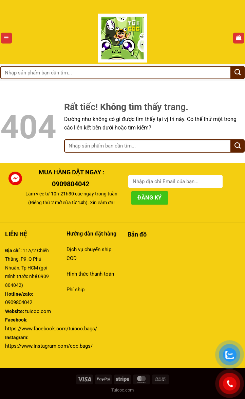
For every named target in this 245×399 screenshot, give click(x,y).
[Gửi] (238, 72)
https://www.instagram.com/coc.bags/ (49, 346)
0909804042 (71, 184)
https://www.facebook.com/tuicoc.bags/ (51, 329)
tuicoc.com (38, 311)
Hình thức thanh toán (91, 274)
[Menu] (6, 38)
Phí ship (75, 290)
